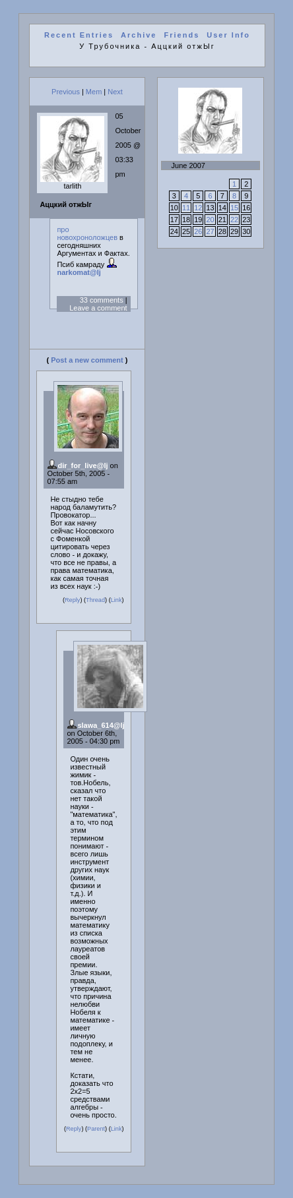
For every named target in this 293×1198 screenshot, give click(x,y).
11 (186, 208)
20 (210, 220)
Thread (95, 600)
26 (198, 231)
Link (116, 600)
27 (210, 231)
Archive (138, 35)
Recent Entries (79, 35)
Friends (182, 35)
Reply (72, 600)
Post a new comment (87, 360)
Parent (96, 1128)
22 (234, 220)
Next (115, 92)
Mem (94, 92)
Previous (65, 92)
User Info (228, 35)
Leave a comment (98, 308)
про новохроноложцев (87, 233)
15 (234, 208)
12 (198, 208)
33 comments (101, 300)
